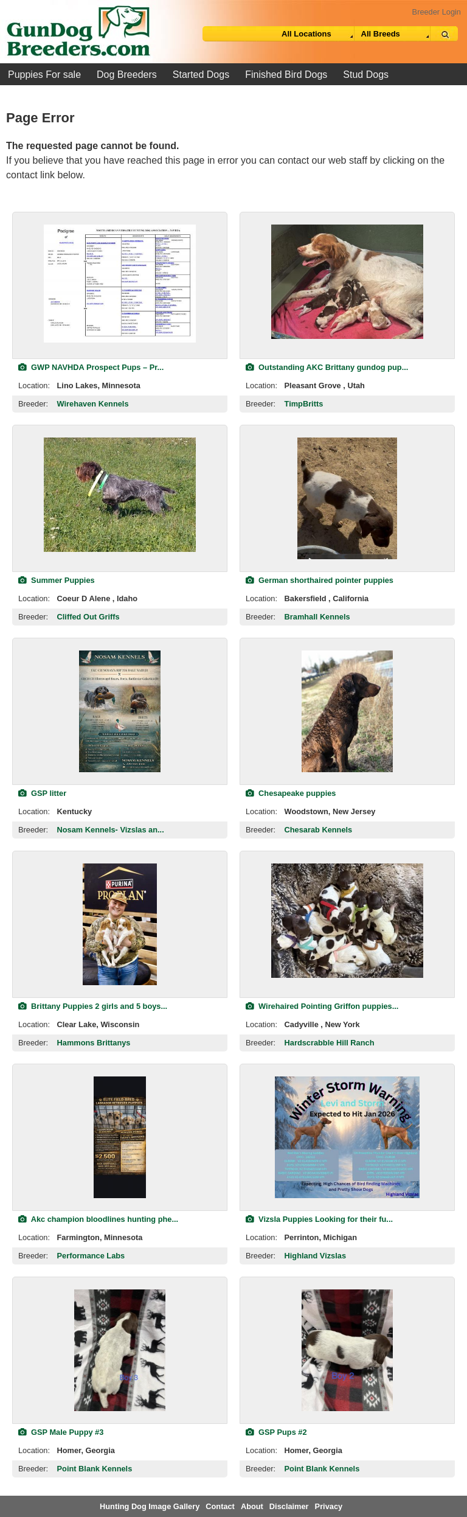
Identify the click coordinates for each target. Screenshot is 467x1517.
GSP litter (42, 793)
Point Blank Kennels (95, 1468)
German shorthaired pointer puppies (319, 580)
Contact (220, 1506)
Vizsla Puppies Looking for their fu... (319, 1219)
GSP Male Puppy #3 (60, 1432)
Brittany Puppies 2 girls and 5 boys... (92, 1006)
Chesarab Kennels (319, 829)
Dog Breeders (127, 74)
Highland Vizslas (315, 1255)
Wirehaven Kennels (93, 403)
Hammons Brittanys (94, 1042)
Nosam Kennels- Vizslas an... (110, 829)
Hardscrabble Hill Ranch (330, 1042)
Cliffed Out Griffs (88, 616)
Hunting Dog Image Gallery (149, 1506)
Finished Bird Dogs (286, 74)
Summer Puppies (56, 580)
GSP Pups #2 (276, 1432)
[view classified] (120, 284)
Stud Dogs (366, 74)
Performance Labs (91, 1255)
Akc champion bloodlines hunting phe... (98, 1219)
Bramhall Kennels (317, 616)
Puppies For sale (44, 74)
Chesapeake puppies (291, 793)
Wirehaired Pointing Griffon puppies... (322, 1006)
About (252, 1506)
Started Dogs (201, 74)
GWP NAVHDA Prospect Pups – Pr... (91, 367)
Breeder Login (436, 11)
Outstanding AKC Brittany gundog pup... (327, 367)
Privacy (329, 1506)
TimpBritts (304, 403)
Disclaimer (289, 1506)
